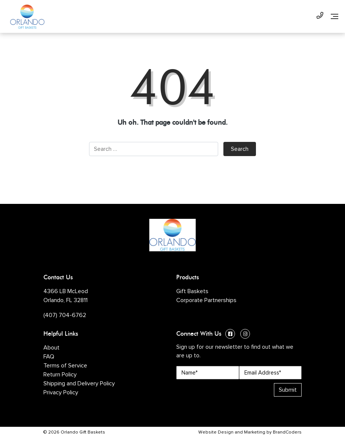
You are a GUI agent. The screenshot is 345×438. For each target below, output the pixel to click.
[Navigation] (334, 16)
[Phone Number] (320, 16)
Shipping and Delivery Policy (79, 383)
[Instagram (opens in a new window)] (245, 335)
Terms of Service (65, 366)
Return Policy (60, 375)
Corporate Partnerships (206, 300)
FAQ (48, 357)
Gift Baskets (192, 291)
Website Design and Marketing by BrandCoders (250, 432)
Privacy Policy (60, 392)
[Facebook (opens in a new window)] (230, 335)
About (51, 348)
